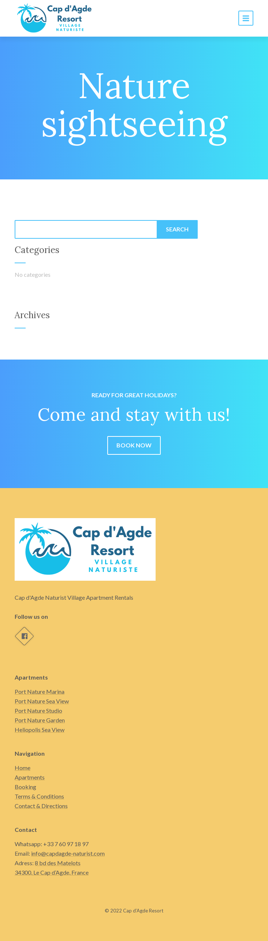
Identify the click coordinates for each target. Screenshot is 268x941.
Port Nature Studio (38, 710)
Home (22, 767)
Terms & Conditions (39, 796)
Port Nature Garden (40, 720)
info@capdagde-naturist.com (68, 853)
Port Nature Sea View (42, 701)
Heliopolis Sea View (39, 729)
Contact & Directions (41, 805)
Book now (134, 445)
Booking (25, 786)
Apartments (30, 777)
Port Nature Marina (39, 691)
